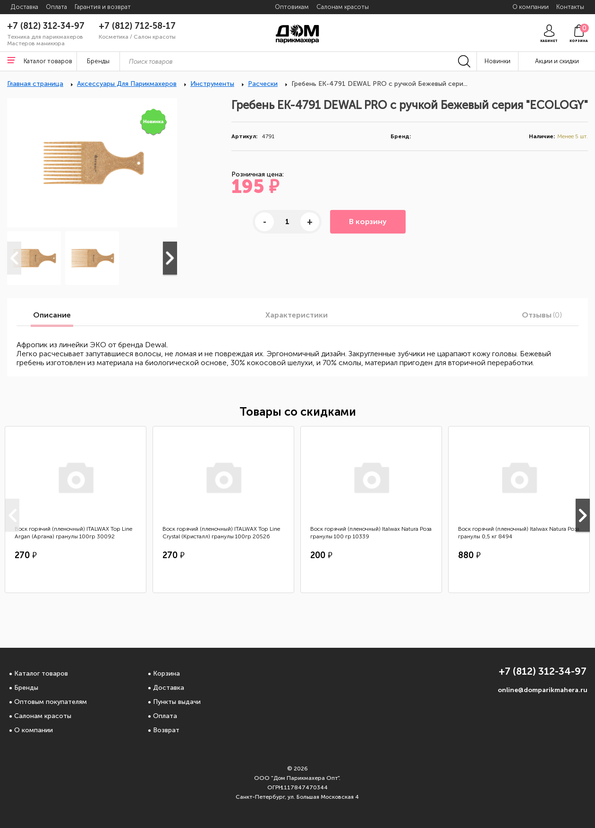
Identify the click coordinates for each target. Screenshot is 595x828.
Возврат (166, 730)
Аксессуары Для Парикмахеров (127, 84)
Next (170, 258)
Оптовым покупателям (50, 702)
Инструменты (212, 84)
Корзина (166, 673)
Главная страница (35, 84)
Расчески (263, 84)
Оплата (165, 716)
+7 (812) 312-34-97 (46, 26)
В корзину (368, 221)
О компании (33, 730)
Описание (52, 315)
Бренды (26, 688)
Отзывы (542, 315)
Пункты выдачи (177, 702)
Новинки (497, 61)
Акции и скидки (557, 61)
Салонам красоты (42, 716)
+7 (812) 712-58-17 (137, 26)
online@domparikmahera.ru (542, 690)
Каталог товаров (41, 673)
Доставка (168, 688)
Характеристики (296, 315)
